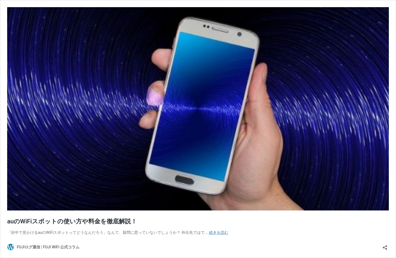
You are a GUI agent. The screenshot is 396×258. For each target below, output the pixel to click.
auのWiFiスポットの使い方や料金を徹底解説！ (72, 221)
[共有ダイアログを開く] (385, 246)
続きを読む (218, 232)
